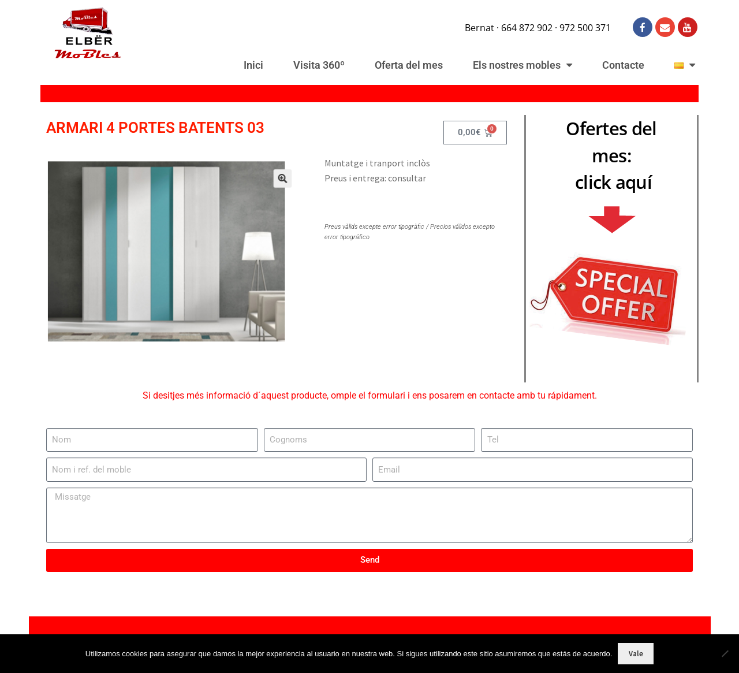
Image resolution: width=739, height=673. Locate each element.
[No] (724, 653)
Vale (636, 654)
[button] (267, 190)
